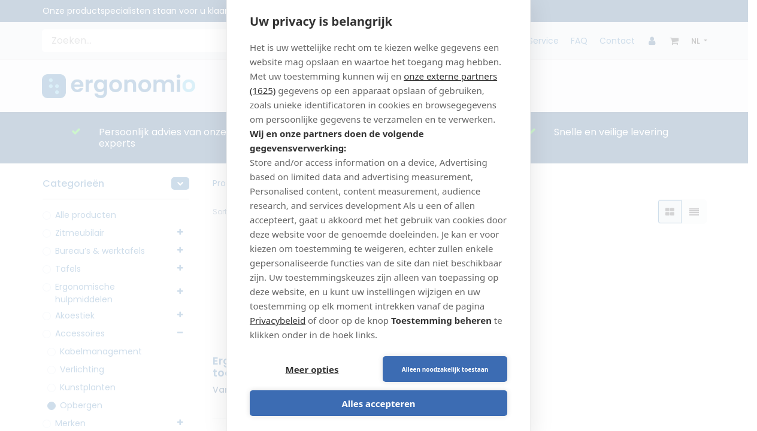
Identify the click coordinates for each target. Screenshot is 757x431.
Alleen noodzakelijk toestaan (445, 369)
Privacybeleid (277, 320)
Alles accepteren (378, 403)
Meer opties (312, 369)
